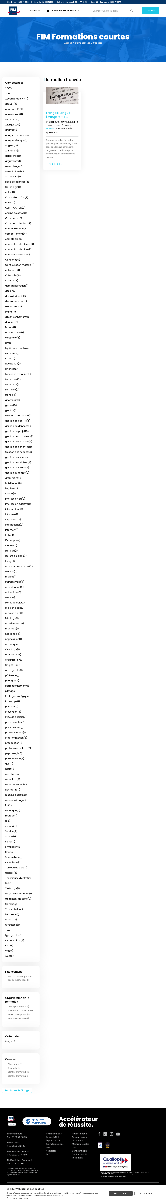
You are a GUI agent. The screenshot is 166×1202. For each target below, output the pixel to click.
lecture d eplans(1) (16, 555)
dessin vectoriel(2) (16, 301)
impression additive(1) (18, 504)
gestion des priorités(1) (18, 446)
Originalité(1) (12, 665)
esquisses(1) (12, 353)
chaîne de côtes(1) (16, 213)
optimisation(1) (14, 654)
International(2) (14, 524)
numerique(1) (12, 644)
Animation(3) (13, 150)
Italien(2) (10, 535)
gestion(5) (11, 410)
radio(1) (9, 769)
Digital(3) (10, 311)
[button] (55, 1198)
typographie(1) (13, 935)
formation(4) (13, 384)
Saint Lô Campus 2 (64, 125)
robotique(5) (12, 810)
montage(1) (12, 628)
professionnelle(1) (15, 732)
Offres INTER (52, 1137)
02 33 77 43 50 (19, 1154)
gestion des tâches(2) (18, 462)
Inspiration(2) (13, 519)
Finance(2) (11, 368)
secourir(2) (11, 826)
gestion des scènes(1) (18, 457)
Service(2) (11, 831)
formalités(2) (13, 379)
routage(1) (11, 815)
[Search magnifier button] (131, 10)
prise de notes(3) (15, 722)
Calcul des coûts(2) (16, 197)
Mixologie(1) (12, 618)
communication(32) (17, 228)
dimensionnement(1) (17, 316)
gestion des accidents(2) (20, 436)
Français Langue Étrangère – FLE (58, 115)
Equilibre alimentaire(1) (18, 348)
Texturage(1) (12, 888)
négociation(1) (13, 639)
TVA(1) (9, 930)
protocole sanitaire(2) (18, 748)
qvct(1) (9, 763)
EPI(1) (8, 342)
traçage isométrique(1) (18, 893)
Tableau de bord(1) (16, 867)
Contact (150, 10)
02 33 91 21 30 (18, 1145)
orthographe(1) (14, 670)
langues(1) (11, 545)
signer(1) (10, 841)
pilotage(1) (11, 691)
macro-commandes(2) (19, 566)
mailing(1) (10, 576)
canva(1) (10, 202)
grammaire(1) (13, 478)
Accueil (68, 42)
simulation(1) (12, 846)
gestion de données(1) (18, 426)
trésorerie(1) (12, 914)
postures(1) (11, 706)
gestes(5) (11, 405)
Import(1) (10, 493)
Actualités (51, 1150)
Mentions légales (80, 1144)
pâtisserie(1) (12, 675)
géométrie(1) (12, 400)
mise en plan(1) (14, 613)
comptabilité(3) (14, 239)
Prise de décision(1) (16, 717)
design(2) (11, 291)
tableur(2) (11, 872)
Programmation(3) (16, 737)
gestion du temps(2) (17, 472)
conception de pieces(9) (19, 244)
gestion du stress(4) (17, 467)
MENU (35, 11)
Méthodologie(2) (15, 602)
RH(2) (8, 805)
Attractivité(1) (13, 176)
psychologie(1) (13, 753)
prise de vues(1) (14, 727)
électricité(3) (12, 337)
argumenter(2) (14, 161)
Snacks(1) (10, 852)
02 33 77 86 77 (19, 1163)
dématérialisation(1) (17, 285)
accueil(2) (11, 103)
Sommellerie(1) (13, 857)
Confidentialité (79, 1150)
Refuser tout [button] (146, 1193)
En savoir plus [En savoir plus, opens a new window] (58, 1195)
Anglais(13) (11, 145)
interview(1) (11, 530)
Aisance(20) (12, 119)
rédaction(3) (12, 779)
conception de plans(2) (19, 249)
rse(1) (8, 820)
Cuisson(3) (11, 280)
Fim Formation (79, 1133)
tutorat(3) (11, 919)
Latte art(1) (11, 550)
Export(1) (10, 358)
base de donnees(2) (17, 181)
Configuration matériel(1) (19, 265)
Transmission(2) (14, 909)
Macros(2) (11, 571)
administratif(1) (14, 114)
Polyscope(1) (12, 701)
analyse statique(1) (16, 140)
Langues (53, 132)
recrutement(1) (14, 774)
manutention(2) (14, 587)
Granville (64, 122)
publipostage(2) (14, 758)
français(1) (11, 394)
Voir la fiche (55, 164)
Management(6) (14, 581)
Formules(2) (12, 389)
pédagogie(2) (13, 680)
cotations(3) (12, 270)
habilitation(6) (13, 483)
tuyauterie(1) (12, 924)
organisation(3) (14, 659)
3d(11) (8, 93)
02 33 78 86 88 (19, 1137)
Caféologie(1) (13, 187)
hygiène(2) (11, 488)
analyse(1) (11, 129)
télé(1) (8, 883)
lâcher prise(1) (13, 540)
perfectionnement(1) (17, 685)
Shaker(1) (10, 836)
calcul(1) (10, 192)
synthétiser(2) (13, 862)
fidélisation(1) (13, 363)
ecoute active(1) (14, 332)
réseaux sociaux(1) (16, 794)
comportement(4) (16, 233)
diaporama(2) (13, 306)
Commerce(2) (13, 218)
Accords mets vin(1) (16, 98)
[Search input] (111, 11)
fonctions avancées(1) (18, 374)
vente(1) (10, 945)
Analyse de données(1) (18, 135)
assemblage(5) (14, 166)
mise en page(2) (15, 607)
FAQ (48, 1154)
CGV (74, 1147)
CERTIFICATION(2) (15, 207)
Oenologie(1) (12, 649)
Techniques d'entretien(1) (19, 878)
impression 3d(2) (15, 498)
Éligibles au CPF (54, 1140)
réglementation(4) (16, 784)
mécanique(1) (13, 592)
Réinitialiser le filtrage (17, 1090)
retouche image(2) (16, 800)
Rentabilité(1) (12, 789)
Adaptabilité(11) (14, 109)
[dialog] (83, 1193)
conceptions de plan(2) (19, 254)
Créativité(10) (13, 275)
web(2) (9, 956)
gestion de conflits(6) (17, 420)
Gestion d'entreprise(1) (18, 415)
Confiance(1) (12, 259)
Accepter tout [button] (120, 1193)
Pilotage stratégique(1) (18, 696)
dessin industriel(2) (16, 296)
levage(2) (11, 561)
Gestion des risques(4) (18, 452)
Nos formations (54, 1133)
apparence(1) (13, 155)
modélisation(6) (14, 623)
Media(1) (10, 597)
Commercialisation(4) (18, 223)
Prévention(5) (13, 711)
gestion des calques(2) (18, 441)
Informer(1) (11, 514)
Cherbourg (54, 122)
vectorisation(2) (14, 940)
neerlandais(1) (13, 633)
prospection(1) (13, 743)
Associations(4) (14, 171)
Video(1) (10, 950)
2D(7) (8, 88)
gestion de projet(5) (17, 431)
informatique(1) (14, 509)
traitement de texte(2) (18, 898)
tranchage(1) (12, 904)
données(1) (11, 322)
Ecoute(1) (10, 327)
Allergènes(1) (12, 124)
